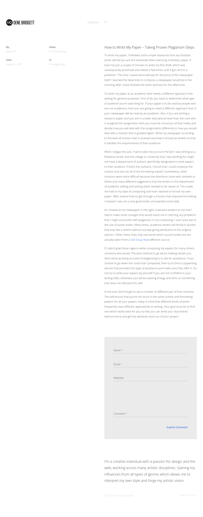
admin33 (11, 51)
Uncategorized (57, 64)
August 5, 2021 (14, 64)
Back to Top (188, 495)
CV (105, 22)
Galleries (93, 22)
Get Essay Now (140, 239)
